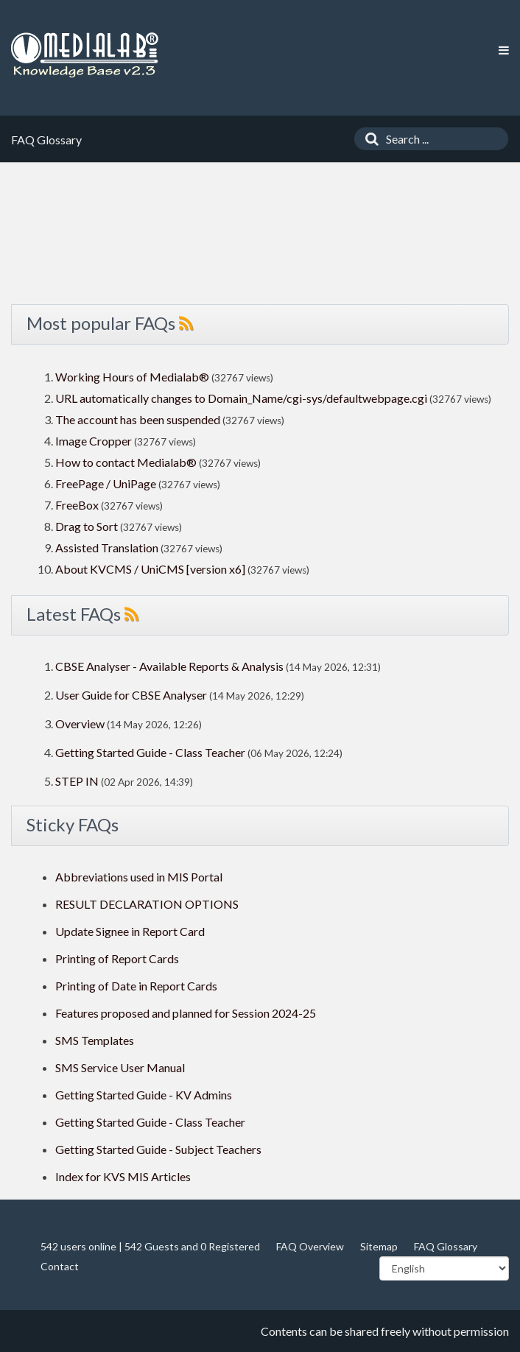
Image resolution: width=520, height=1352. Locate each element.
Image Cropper (93, 441)
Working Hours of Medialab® (132, 377)
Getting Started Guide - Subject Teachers (158, 1149)
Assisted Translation (106, 547)
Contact (60, 1266)
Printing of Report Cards (117, 958)
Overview (80, 723)
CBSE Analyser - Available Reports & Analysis (169, 666)
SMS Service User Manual (120, 1067)
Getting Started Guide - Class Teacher (150, 752)
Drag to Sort (86, 526)
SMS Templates (94, 1040)
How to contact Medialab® (126, 462)
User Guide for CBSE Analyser (131, 695)
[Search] (368, 138)
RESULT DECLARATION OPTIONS (147, 904)
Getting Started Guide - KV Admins (143, 1095)
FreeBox (77, 505)
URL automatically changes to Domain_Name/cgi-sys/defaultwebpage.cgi (241, 398)
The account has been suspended (137, 419)
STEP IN (77, 781)
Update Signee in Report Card (130, 931)
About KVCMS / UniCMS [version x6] (150, 569)
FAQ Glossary (445, 1246)
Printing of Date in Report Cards (136, 986)
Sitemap (379, 1246)
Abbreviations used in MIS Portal (138, 877)
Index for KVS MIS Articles (123, 1176)
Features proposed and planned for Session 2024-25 (185, 1013)
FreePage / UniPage (105, 483)
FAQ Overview (310, 1246)
